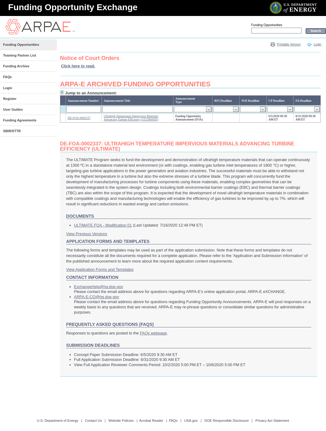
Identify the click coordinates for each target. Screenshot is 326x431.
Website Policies (121, 420)
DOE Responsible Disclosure (227, 420)
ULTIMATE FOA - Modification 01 (103, 225)
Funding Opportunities (266, 25)
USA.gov (191, 420)
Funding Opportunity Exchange (73, 7)
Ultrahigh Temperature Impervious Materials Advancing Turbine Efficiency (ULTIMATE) (131, 117)
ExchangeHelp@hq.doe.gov (98, 286)
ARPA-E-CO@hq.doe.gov (96, 297)
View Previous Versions (86, 233)
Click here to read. (78, 66)
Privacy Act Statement (272, 420)
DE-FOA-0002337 (79, 118)
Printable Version (288, 44)
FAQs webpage (153, 333)
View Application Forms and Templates (99, 269)
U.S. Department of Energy (57, 420)
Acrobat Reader (151, 420)
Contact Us (93, 420)
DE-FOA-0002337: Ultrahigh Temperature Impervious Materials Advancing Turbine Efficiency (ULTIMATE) (177, 146)
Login (317, 44)
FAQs (173, 420)
